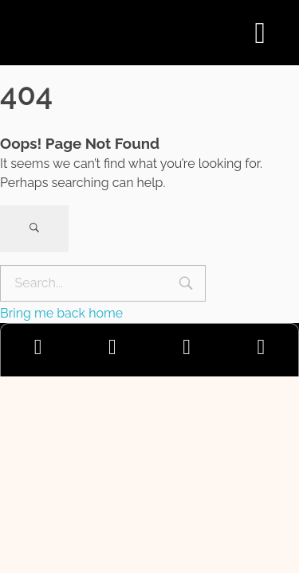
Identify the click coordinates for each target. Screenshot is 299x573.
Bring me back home (61, 313)
